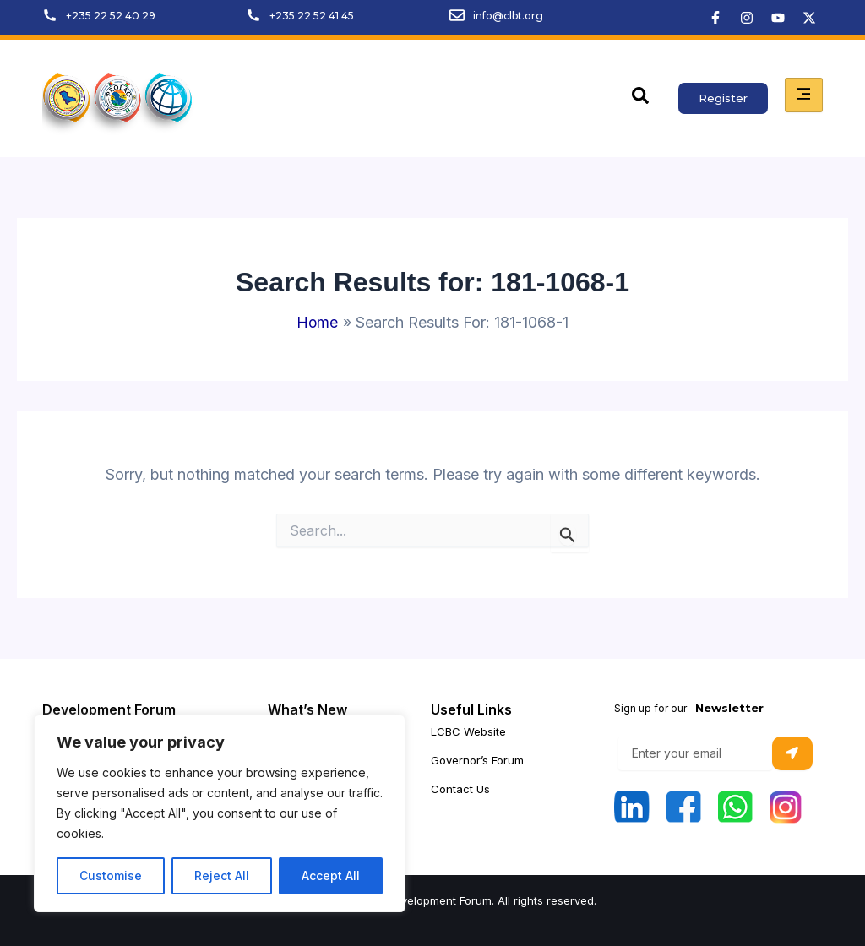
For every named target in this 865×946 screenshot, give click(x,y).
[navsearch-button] (640, 99)
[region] (219, 813)
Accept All (331, 875)
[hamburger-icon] (804, 95)
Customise (110, 875)
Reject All (221, 875)
